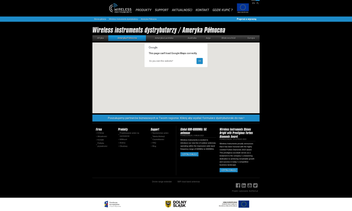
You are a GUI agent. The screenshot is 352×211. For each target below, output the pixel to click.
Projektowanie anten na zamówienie (129, 134)
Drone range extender (162, 181)
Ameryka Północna (148, 19)
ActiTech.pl (253, 191)
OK (199, 61)
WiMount (123, 139)
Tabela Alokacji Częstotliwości (158, 137)
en (253, 3)
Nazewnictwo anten (160, 133)
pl (258, 3)
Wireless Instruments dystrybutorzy (123, 19)
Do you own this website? (161, 61)
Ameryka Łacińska (164, 38)
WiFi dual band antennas (189, 181)
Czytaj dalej (189, 154)
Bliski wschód (228, 38)
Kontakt (100, 140)
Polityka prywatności (102, 144)
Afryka (100, 38)
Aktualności (102, 136)
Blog (154, 146)
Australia (192, 38)
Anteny (122, 143)
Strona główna (100, 19)
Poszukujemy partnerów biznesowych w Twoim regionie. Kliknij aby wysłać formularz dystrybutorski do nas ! (176, 118)
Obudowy (124, 146)
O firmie (100, 133)
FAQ (154, 143)
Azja (208, 38)
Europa (251, 38)
